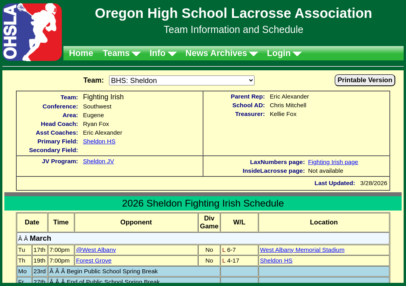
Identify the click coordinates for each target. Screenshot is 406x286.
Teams (116, 53)
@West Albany (96, 249)
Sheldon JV (98, 161)
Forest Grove (94, 260)
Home (81, 53)
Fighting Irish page (333, 161)
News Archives (216, 53)
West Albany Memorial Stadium (302, 249)
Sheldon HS (99, 141)
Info (157, 53)
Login (279, 53)
